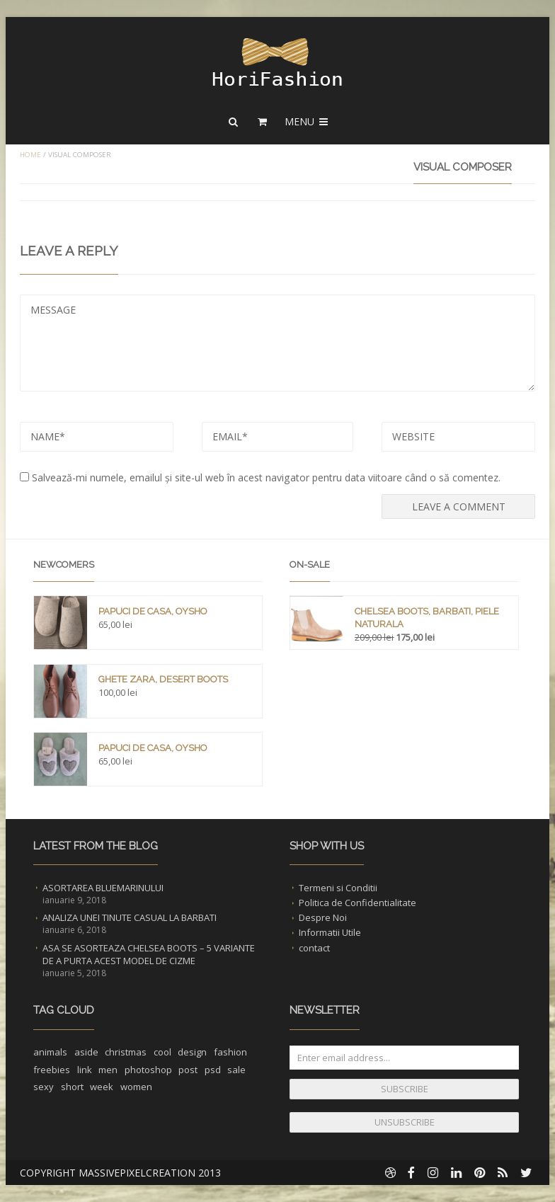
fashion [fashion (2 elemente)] (230, 1052)
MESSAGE (277, 342)
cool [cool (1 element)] (162, 1052)
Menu (307, 121)
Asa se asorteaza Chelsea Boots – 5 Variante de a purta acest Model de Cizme (148, 954)
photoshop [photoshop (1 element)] (148, 1069)
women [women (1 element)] (136, 1086)
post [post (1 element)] (188, 1069)
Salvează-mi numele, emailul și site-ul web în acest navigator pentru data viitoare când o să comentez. (266, 477)
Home (30, 154)
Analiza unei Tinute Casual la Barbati (129, 917)
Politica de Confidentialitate (357, 902)
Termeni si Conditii (338, 887)
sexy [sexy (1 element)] (43, 1086)
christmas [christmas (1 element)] (126, 1052)
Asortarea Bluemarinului (103, 887)
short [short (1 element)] (72, 1086)
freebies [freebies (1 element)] (51, 1069)
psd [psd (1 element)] (213, 1069)
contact (314, 947)
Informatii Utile (330, 932)
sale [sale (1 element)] (236, 1069)
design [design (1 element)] (192, 1052)
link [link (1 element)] (84, 1069)
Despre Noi (323, 917)
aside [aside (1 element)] (86, 1052)
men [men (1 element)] (108, 1069)
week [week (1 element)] (101, 1086)
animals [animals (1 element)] (50, 1052)
